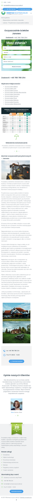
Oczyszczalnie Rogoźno (12, 102)
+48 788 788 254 (9, 9)
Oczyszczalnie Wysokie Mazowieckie (15, 92)
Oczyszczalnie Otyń (10, 88)
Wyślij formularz (16, 66)
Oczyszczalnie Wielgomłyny (13, 104)
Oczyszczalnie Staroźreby (12, 94)
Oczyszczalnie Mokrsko (12, 100)
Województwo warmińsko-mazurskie (13, 20)
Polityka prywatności (26, 497)
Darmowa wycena (24, 9)
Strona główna (5, 17)
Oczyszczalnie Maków (11, 86)
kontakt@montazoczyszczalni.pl (13, 5)
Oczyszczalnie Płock (11, 98)
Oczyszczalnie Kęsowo (11, 96)
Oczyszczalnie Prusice (11, 90)
